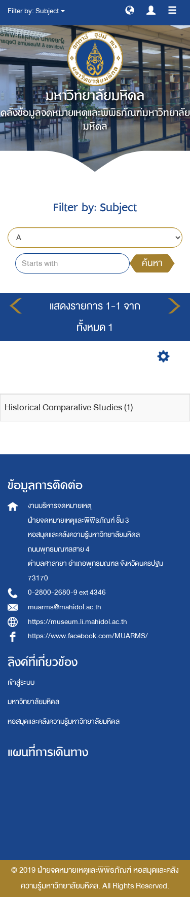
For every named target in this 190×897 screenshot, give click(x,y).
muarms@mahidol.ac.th (64, 607)
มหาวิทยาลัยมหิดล (33, 701)
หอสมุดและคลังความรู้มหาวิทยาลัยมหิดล (64, 721)
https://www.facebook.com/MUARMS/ (88, 636)
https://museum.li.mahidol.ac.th (77, 621)
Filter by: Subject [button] (36, 11)
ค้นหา (152, 263)
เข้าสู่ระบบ (21, 682)
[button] (130, 9)
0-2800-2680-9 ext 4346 (67, 592)
